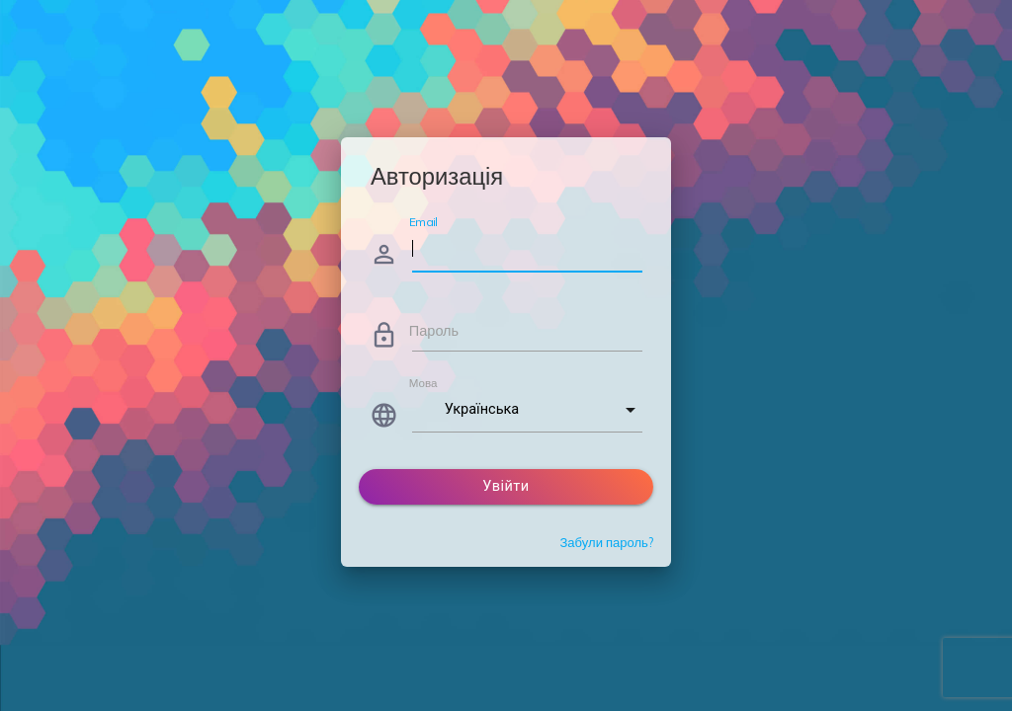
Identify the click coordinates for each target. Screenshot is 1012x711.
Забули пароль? (605, 542)
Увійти (505, 486)
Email (423, 221)
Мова (423, 382)
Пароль (434, 330)
